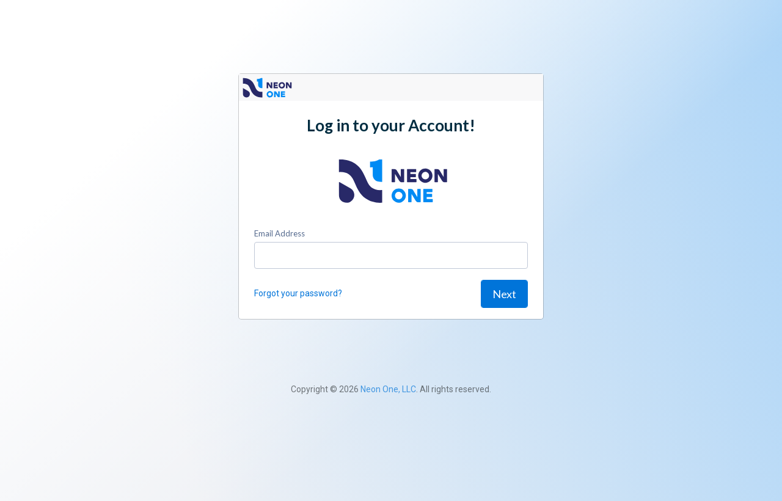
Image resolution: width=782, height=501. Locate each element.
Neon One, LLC (388, 389)
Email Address (279, 233)
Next (504, 294)
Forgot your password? (298, 293)
